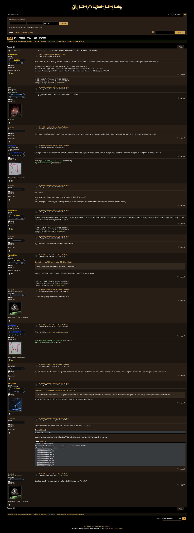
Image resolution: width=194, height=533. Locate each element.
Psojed (11, 290)
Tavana (53, 41)
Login (35, 39)
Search (22, 39)
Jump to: (160, 519)
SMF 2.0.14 (87, 526)
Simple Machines (105, 526)
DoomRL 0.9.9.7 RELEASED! (24, 32)
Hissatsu (11, 365)
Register (42, 39)
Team (29, 39)
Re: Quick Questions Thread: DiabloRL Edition (54, 87)
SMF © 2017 (95, 526)
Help (16, 39)
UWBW (11, 127)
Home (10, 39)
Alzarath (11, 418)
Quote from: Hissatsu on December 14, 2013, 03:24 (55, 390)
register (22, 19)
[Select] (43, 430)
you (49, 41)
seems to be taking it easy (58, 332)
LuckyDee (12, 146)
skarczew (12, 383)
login (15, 19)
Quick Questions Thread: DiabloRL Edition (52, 54)
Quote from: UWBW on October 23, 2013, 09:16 (53, 262)
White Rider (12, 55)
